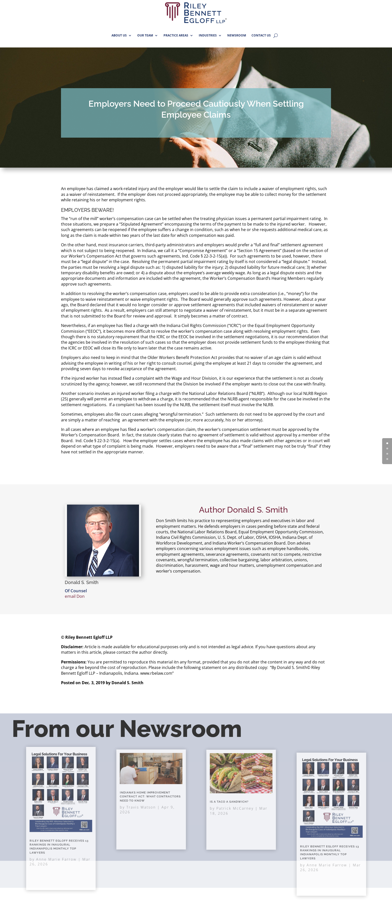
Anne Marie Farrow (58, 843)
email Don (74, 596)
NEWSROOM (236, 35)
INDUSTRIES (208, 35)
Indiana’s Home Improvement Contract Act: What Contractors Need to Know (150, 797)
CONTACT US (261, 35)
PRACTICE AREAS (176, 35)
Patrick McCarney (237, 805)
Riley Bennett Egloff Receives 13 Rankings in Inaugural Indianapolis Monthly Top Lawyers (60, 835)
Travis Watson (145, 804)
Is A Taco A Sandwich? (234, 801)
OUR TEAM (145, 35)
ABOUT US (119, 35)
